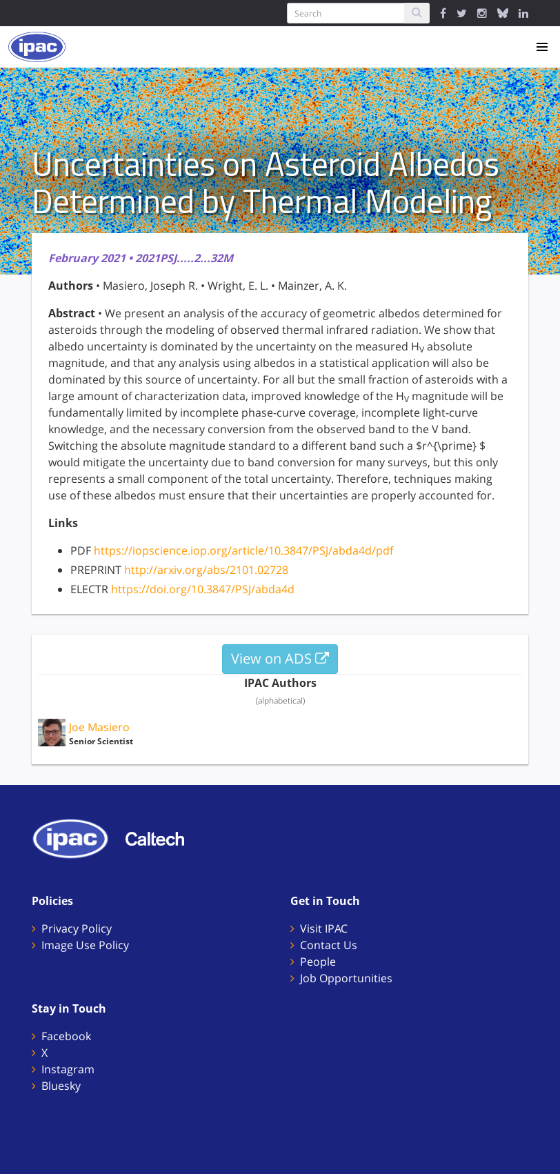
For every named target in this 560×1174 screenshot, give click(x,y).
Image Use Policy (85, 945)
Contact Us (328, 945)
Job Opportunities (346, 978)
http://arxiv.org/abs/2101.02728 (206, 569)
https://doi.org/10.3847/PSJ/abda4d (202, 589)
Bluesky (61, 1085)
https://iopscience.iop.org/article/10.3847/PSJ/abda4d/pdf (243, 550)
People (318, 961)
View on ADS (280, 658)
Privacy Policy (76, 928)
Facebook (66, 1036)
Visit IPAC (324, 928)
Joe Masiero (99, 727)
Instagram (67, 1069)
